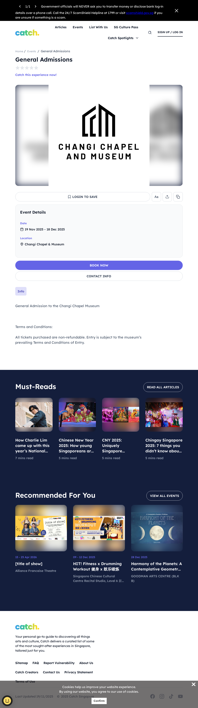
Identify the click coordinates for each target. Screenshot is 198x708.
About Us (86, 663)
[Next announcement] (35, 5)
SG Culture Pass (126, 27)
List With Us (98, 27)
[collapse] (176, 212)
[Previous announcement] (20, 5)
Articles (61, 27)
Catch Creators (26, 672)
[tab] (20, 291)
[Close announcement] (176, 10)
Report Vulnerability (59, 663)
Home (19, 51)
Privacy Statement (78, 672)
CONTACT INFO (99, 276)
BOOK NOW (99, 265)
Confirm (99, 701)
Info (21, 291)
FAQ (35, 663)
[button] (82, 196)
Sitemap (21, 663)
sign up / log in (170, 32)
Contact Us (51, 672)
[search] (150, 32)
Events (78, 27)
